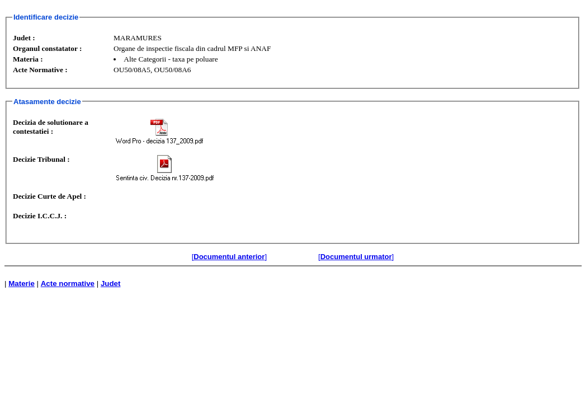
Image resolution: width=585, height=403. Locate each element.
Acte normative (68, 283)
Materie (21, 283)
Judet (111, 283)
